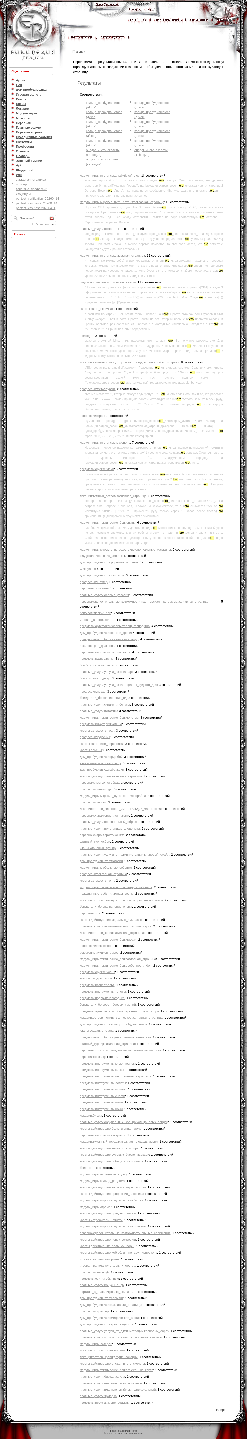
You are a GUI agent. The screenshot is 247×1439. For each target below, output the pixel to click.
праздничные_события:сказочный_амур (109, 638)
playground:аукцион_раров (99, 952)
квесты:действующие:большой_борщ (107, 1245)
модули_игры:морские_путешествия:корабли (113, 795)
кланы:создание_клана (97, 1030)
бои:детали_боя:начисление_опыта (106, 906)
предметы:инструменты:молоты (103, 1089)
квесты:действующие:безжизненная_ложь (111, 1128)
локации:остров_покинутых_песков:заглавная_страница (121, 1017)
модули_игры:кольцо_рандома (102, 1180)
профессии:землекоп (95, 945)
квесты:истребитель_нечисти (101, 1219)
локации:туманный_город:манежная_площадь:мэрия (119, 1141)
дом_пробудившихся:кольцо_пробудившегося (113, 1024)
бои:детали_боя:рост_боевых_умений (108, 1004)
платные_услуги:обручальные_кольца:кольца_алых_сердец (124, 1121)
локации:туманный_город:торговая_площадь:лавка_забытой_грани (129, 362)
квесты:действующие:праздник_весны (108, 1213)
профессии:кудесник (95, 736)
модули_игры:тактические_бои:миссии (108, 939)
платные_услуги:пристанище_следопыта (110, 828)
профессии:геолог (93, 802)
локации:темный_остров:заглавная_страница (113, 495)
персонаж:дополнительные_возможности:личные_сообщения (125, 1232)
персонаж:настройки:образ (99, 782)
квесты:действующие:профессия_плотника (111, 1193)
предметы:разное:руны (97, 658)
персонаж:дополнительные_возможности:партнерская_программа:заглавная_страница (144, 601)
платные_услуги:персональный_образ (108, 821)
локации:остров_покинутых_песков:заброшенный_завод (121, 900)
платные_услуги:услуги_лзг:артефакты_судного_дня (118, 684)
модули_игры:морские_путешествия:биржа (111, 1200)
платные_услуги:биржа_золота (102, 1376)
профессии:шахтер (94, 581)
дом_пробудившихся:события (102, 1297)
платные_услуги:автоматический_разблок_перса (115, 926)
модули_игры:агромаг (96, 1206)
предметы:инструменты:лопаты (103, 1082)
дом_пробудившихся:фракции (102, 769)
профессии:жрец (92, 415)
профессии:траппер (94, 1311)
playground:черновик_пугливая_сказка (108, 282)
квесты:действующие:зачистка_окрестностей (113, 1187)
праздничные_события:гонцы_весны (107, 893)
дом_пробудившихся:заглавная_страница (110, 1304)
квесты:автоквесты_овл (97, 730)
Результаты (89, 82)
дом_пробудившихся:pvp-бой (101, 756)
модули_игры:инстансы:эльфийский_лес (110, 175)
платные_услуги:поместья (99, 228)
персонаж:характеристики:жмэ (102, 834)
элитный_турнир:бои (95, 841)
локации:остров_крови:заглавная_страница (112, 932)
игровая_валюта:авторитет (99, 1259)
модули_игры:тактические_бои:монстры (109, 717)
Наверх (220, 1409)
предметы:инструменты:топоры (103, 991)
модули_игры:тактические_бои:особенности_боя (116, 965)
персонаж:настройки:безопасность (105, 652)
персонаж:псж (90, 913)
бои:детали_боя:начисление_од (103, 697)
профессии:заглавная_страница (103, 873)
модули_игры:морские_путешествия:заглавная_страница (122, 201)
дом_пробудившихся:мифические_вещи (109, 1317)
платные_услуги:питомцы (98, 710)
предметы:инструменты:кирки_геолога (108, 1063)
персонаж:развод (92, 1056)
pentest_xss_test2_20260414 (36, 203)
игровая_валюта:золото (97, 619)
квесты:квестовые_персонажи (102, 743)
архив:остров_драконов (97, 645)
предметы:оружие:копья (97, 971)
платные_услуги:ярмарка (98, 1395)
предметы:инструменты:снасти (102, 1095)
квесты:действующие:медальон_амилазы (110, 919)
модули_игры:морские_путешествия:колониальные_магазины (125, 549)
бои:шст (86, 1167)
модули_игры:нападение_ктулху (103, 1174)
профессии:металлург (96, 789)
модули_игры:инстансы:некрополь (105, 442)
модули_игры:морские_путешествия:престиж (113, 1226)
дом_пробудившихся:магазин (101, 860)
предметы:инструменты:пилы (101, 1102)
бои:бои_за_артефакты (97, 665)
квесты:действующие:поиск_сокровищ (108, 1239)
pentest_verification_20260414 (37, 198)
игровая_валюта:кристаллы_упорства (107, 1265)
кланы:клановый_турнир (98, 847)
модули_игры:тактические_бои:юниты (107, 522)
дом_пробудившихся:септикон (102, 575)
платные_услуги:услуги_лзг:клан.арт (106, 671)
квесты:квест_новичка (96, 308)
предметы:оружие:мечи (97, 468)
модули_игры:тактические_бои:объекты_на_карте (116, 1369)
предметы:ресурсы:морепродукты (104, 1402)
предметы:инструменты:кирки (101, 1069)
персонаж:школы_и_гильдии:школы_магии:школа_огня (120, 1050)
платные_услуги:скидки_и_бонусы (105, 704)
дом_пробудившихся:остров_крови (105, 632)
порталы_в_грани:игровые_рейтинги (107, 1291)
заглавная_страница (31, 179)
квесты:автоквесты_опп (97, 880)
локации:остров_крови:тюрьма (102, 1350)
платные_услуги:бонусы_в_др (102, 1284)
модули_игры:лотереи (96, 1343)
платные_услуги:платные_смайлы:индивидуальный (118, 1389)
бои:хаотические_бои (95, 612)
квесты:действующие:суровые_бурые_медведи (114, 1154)
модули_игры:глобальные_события (106, 867)
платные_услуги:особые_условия (104, 594)
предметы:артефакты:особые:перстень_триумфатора (119, 1011)
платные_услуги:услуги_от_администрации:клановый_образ (124, 1330)
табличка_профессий (31, 189)
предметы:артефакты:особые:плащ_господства (115, 625)
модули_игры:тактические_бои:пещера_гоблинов (116, 886)
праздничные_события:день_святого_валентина (115, 1037)
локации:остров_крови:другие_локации (109, 1356)
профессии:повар (92, 691)
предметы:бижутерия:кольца (101, 723)
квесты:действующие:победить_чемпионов (111, 1161)
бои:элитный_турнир (95, 678)
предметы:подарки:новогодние (102, 997)
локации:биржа (91, 1115)
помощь (21, 184)
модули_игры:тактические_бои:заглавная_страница (118, 958)
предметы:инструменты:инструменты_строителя (115, 1076)
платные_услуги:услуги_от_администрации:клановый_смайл (124, 854)
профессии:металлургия (98, 388)
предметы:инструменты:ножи (101, 1108)
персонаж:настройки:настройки (103, 1135)
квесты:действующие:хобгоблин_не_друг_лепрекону (118, 1252)
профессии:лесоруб (94, 1272)
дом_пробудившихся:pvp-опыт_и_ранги (109, 562)
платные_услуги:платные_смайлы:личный (111, 1383)
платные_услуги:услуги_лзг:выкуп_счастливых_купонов (121, 1337)
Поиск (79, 51)
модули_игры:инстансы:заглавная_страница (112, 255)
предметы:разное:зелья (97, 984)
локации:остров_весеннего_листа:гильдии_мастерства (120, 808)
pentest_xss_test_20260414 (35, 208)
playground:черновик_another (101, 555)
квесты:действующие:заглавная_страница (111, 776)
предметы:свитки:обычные (99, 1278)
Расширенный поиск (46, 224)
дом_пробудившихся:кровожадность (106, 1324)
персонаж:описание (94, 588)
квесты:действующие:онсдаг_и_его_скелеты (112, 1363)
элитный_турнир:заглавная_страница (107, 1043)
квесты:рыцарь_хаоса (96, 978)
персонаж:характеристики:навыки (104, 815)
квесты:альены (91, 749)
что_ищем (23, 194)
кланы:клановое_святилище (100, 762)
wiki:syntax (87, 568)
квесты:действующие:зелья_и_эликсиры (109, 1148)
